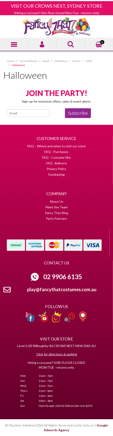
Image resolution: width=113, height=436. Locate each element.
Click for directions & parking (56, 354)
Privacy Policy (56, 169)
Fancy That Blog (56, 213)
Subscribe (78, 113)
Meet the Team (57, 207)
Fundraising (56, 174)
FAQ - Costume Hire (56, 157)
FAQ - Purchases (56, 152)
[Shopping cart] (98, 43)
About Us (56, 201)
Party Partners (56, 218)
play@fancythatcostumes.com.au (61, 289)
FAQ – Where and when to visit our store (56, 146)
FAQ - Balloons (56, 163)
